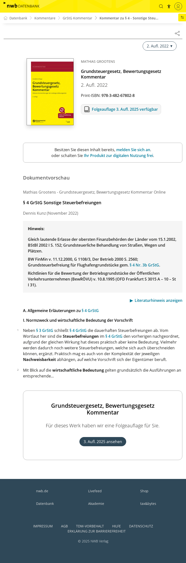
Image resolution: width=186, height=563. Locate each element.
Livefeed (95, 491)
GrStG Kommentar (77, 18)
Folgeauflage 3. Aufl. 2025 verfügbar (125, 109)
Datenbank (45, 503)
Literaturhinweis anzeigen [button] (158, 300)
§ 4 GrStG (90, 310)
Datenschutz (141, 526)
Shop (144, 491)
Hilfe (116, 526)
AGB (64, 526)
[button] (161, 6)
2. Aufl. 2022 (159, 46)
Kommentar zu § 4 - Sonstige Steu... (129, 18)
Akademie (96, 503)
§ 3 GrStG (44, 330)
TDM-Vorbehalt (90, 526)
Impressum (43, 526)
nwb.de (42, 491)
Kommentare (44, 18)
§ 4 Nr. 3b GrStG (144, 265)
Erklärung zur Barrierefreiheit (97, 531)
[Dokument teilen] (177, 33)
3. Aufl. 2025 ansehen (103, 441)
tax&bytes (148, 503)
